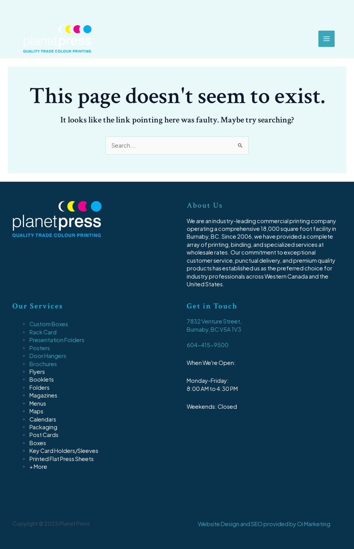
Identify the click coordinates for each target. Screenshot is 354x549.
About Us (205, 205)
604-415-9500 (208, 344)
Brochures (43, 363)
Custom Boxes (48, 323)
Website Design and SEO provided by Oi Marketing (264, 523)
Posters (39, 347)
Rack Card (43, 332)
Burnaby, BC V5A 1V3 (214, 329)
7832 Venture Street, (214, 321)
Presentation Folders (56, 339)
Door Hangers (47, 355)
